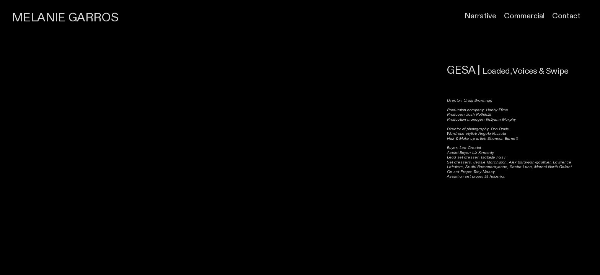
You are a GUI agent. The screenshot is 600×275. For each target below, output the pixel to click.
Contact (566, 16)
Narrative (480, 16)
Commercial (524, 16)
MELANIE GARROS (65, 18)
